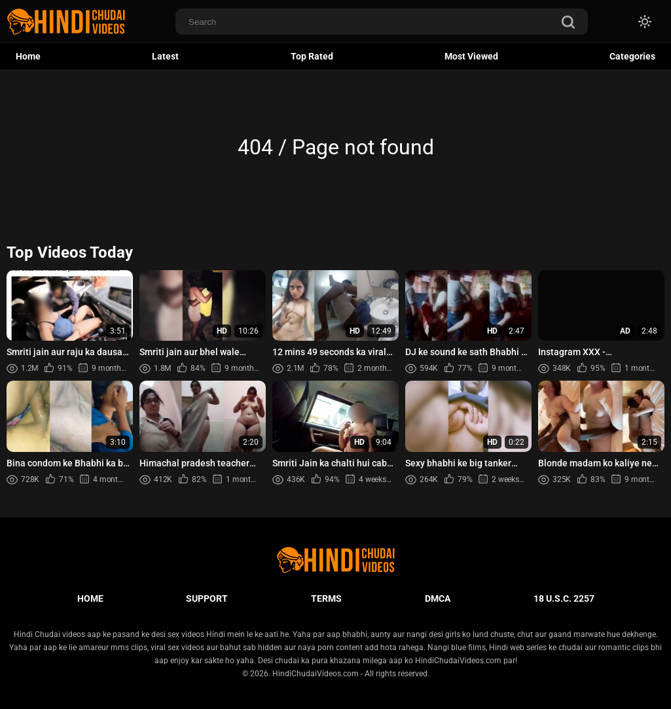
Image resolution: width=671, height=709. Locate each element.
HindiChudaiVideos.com (315, 673)
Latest (165, 56)
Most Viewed (471, 56)
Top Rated (312, 56)
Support (207, 598)
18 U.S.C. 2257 (564, 598)
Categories (632, 56)
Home (28, 56)
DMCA (437, 598)
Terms (326, 598)
